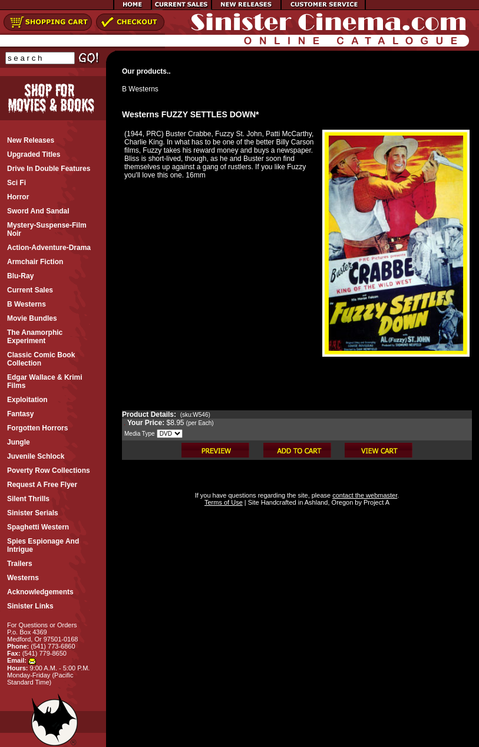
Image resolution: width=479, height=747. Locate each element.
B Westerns (140, 89)
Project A (375, 502)
